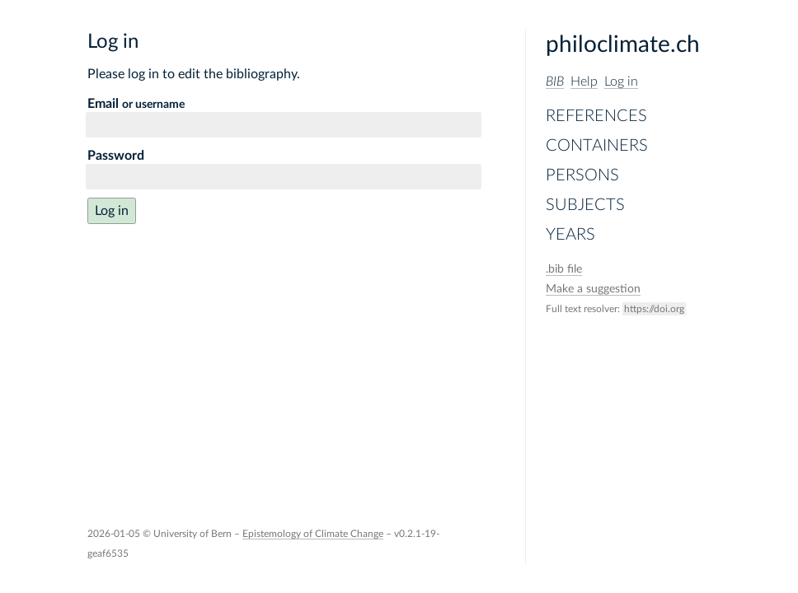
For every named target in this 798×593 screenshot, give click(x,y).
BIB (555, 81)
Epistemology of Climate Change (312, 534)
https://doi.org (654, 309)
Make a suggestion (593, 289)
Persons (582, 175)
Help (584, 81)
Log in (621, 81)
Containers (597, 146)
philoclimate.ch (623, 44)
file (564, 269)
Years (570, 234)
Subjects (585, 205)
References (596, 116)
